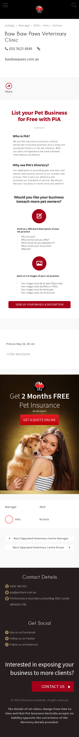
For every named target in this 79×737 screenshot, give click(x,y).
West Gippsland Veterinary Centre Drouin (38, 547)
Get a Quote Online (39, 420)
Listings (10, 25)
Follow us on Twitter (22, 638)
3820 (36, 25)
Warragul (24, 25)
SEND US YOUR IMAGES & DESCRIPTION (39, 304)
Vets (46, 25)
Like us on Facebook (22, 632)
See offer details (39, 411)
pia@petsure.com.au (23, 592)
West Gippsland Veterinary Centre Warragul (40, 538)
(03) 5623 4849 (20, 48)
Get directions (20, 354)
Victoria (57, 25)
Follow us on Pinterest (24, 644)
